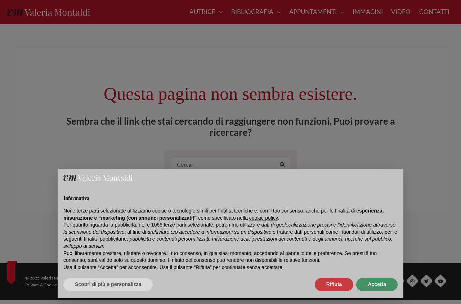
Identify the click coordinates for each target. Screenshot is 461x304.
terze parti (175, 225)
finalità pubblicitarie (105, 239)
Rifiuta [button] (334, 284)
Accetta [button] (377, 284)
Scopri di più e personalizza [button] (108, 284)
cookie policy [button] (263, 218)
